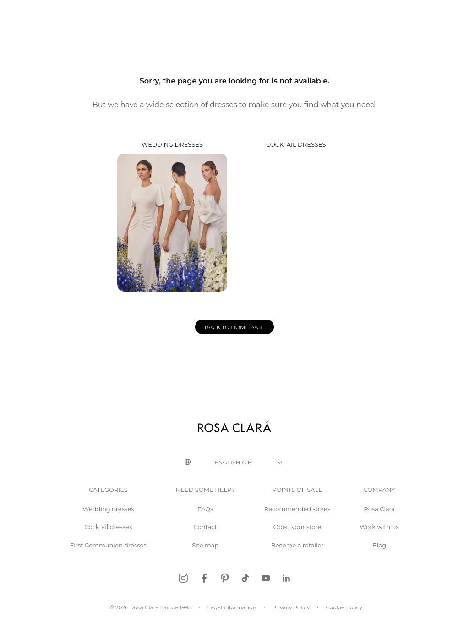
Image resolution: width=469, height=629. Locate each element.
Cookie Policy (342, 614)
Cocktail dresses (297, 223)
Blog (378, 552)
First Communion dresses (109, 552)
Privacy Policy (290, 614)
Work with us (379, 534)
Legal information (232, 614)
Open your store (296, 534)
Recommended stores (297, 516)
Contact (205, 534)
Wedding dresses (172, 223)
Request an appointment (414, 12)
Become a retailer (296, 552)
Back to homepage (234, 334)
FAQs (205, 516)
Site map (204, 552)
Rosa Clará (378, 516)
